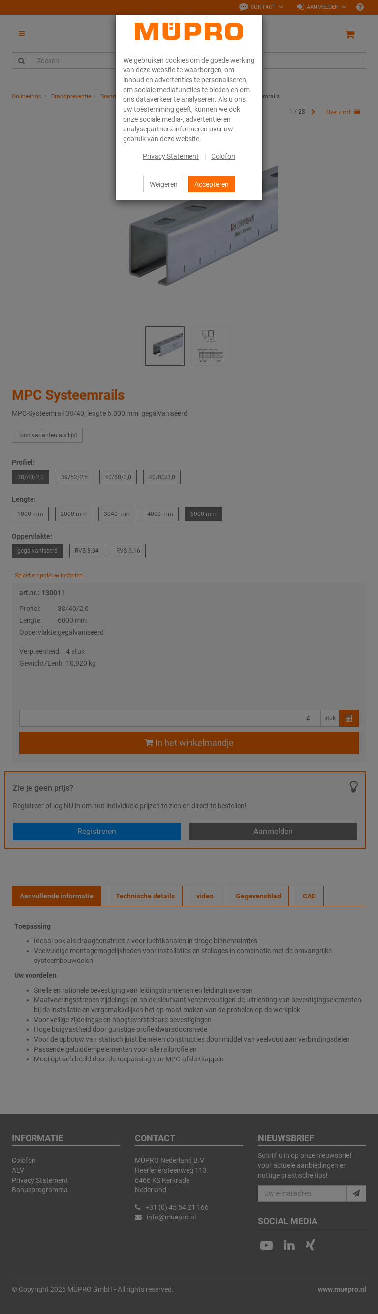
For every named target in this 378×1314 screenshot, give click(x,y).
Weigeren (164, 184)
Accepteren (211, 184)
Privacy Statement (171, 156)
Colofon (223, 156)
